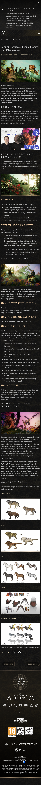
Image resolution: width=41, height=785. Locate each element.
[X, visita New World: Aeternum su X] (15, 705)
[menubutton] (38, 32)
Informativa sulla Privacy (20, 757)
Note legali (20, 756)
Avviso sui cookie (20, 759)
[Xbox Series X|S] (28, 744)
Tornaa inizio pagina (20, 682)
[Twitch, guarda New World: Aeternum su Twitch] (10, 705)
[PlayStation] (10, 744)
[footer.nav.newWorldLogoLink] (20, 699)
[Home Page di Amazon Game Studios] (20, 720)
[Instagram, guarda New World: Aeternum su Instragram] (31, 705)
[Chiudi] (38, 3)
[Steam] (20, 750)
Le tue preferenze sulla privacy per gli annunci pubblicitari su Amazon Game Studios (20, 761)
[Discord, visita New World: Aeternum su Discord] (4, 705)
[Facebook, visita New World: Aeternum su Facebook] (20, 705)
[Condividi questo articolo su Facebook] (19, 652)
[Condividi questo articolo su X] (14, 652)
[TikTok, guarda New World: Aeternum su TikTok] (36, 705)
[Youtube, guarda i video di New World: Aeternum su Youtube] (25, 705)
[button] (20, 71)
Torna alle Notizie (11, 40)
